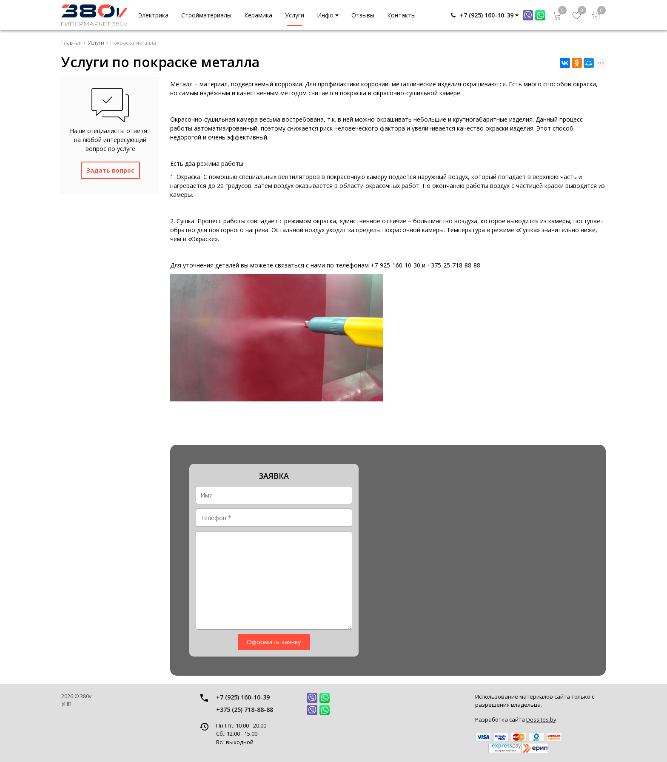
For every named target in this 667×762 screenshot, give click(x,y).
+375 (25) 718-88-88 (244, 709)
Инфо (328, 15)
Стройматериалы (206, 15)
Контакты (401, 15)
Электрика (153, 15)
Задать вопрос (110, 170)
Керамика (258, 15)
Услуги (294, 15)
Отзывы (362, 15)
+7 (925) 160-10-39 (243, 697)
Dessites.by (541, 719)
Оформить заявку (274, 641)
